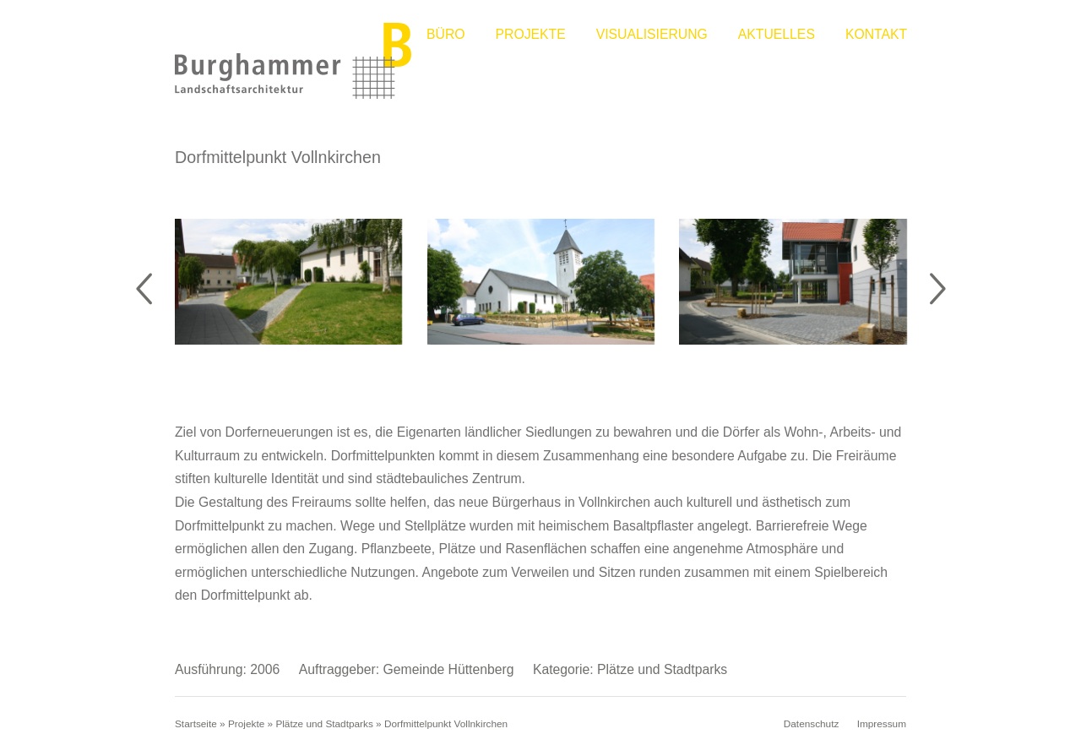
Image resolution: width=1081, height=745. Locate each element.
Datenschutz (811, 725)
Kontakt (876, 34)
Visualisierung (652, 34)
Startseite (196, 725)
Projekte (531, 34)
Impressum (881, 725)
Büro (445, 34)
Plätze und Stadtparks (323, 725)
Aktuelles (776, 34)
